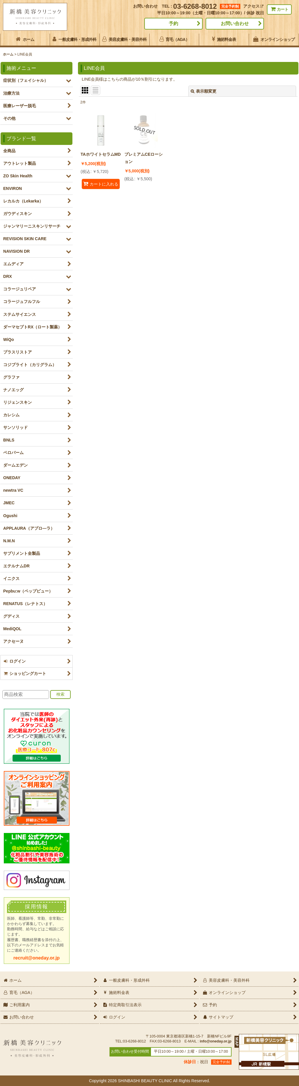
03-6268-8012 (195, 6)
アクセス (253, 6)
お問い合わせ (235, 23)
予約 (173, 23)
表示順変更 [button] (203, 91)
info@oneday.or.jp (216, 1041)
